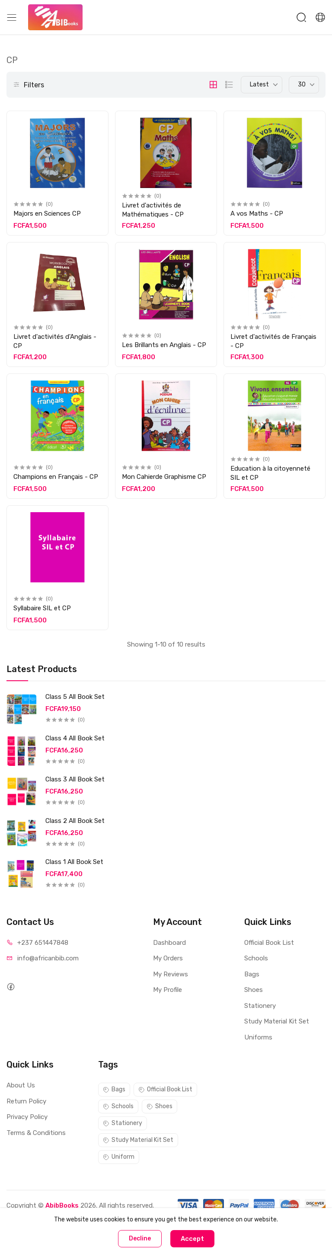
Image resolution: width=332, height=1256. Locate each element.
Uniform (118, 1156)
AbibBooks (62, 1205)
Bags (251, 974)
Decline (140, 1238)
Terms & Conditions (36, 1133)
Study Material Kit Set (276, 1021)
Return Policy (26, 1101)
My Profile (167, 990)
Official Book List (269, 943)
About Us (20, 1085)
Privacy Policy (27, 1117)
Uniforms (258, 1037)
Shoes (253, 990)
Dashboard (169, 943)
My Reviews (170, 974)
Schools (256, 958)
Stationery (260, 1006)
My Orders (168, 958)
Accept (192, 1239)
